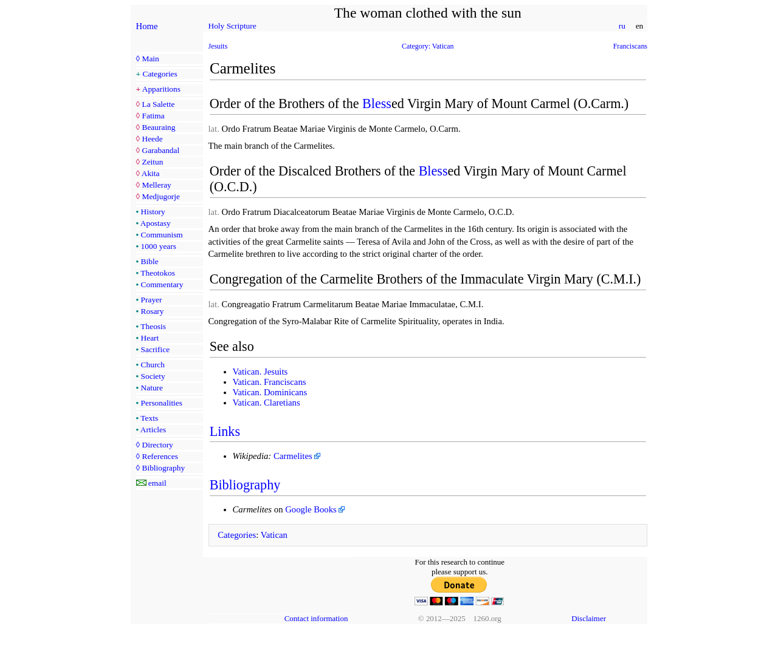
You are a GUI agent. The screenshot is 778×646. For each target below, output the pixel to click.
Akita (151, 173)
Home (147, 26)
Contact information (316, 618)
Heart (150, 337)
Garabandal (160, 150)
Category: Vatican (428, 46)
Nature (152, 387)
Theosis (153, 326)
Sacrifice (155, 349)
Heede (152, 138)
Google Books (311, 509)
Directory (157, 444)
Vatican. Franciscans (269, 382)
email (157, 483)
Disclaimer (588, 618)
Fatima (153, 115)
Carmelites (293, 456)
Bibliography (163, 467)
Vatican (274, 535)
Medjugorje (160, 196)
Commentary (162, 284)
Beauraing (158, 127)
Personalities (161, 402)
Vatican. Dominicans (270, 392)
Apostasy (155, 223)
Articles (153, 429)
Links (225, 431)
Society (153, 376)
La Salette (158, 104)
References (159, 456)
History (153, 211)
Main (150, 58)
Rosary (152, 311)
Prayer (151, 299)
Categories (160, 73)
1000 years (158, 246)
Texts (149, 418)
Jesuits (218, 46)
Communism (162, 234)
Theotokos (157, 272)
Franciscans (630, 46)
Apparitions (161, 88)
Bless (376, 103)
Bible (150, 261)
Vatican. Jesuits (260, 371)
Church (153, 364)
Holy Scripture (232, 25)
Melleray (156, 184)
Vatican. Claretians (266, 402)
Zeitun (152, 161)
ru (621, 25)
